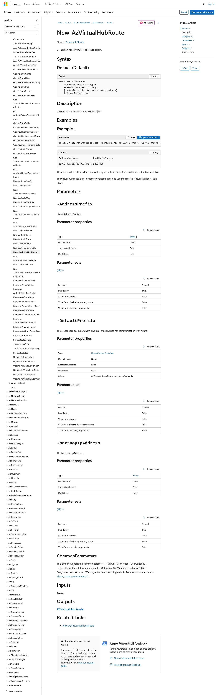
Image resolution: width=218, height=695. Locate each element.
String (132, 236)
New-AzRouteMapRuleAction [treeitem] (26, 196)
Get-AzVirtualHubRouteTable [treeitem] (26, 134)
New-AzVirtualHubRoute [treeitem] (25, 241)
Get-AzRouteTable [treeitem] (21, 112)
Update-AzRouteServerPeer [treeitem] (26, 355)
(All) (60, 270)
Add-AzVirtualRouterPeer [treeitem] (24, 54)
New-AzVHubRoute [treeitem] (22, 233)
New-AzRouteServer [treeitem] (22, 220)
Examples (187, 36)
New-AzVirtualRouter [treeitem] (23, 254)
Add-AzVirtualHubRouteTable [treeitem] (26, 50)
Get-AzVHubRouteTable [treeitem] (24, 129)
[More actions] (158, 22)
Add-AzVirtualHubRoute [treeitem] (24, 46)
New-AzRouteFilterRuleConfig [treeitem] (24, 181)
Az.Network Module (75, 41)
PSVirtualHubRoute (70, 609)
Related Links (188, 52)
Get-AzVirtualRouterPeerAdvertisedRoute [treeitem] (26, 151)
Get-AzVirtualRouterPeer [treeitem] (24, 143)
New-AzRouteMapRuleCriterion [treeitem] (25, 214)
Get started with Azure (202, 12)
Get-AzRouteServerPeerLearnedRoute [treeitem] (26, 105)
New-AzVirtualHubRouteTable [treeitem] (24, 248)
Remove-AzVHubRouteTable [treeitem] (26, 304)
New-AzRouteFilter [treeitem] (22, 175)
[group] (109, 143)
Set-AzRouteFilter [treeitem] (21, 333)
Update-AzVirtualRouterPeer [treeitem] (26, 368)
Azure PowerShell (82, 22)
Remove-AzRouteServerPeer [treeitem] (26, 295)
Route (109, 22)
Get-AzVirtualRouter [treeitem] (22, 138)
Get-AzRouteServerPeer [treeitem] (24, 84)
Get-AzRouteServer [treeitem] (22, 80)
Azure (68, 22)
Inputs (186, 44)
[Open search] (204, 4)
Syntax (186, 28)
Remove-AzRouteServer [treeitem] (24, 291)
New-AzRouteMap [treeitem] (21, 187)
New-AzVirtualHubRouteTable (78, 625)
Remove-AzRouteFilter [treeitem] (23, 274)
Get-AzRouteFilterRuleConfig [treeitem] (26, 71)
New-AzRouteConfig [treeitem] (22, 170)
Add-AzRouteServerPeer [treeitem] (24, 41)
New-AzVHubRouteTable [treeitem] (24, 237)
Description (187, 32)
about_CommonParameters (71, 576)
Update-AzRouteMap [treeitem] (23, 346)
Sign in (211, 3)
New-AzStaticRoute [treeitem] (22, 228)
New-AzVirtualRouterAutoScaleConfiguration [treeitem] (26, 262)
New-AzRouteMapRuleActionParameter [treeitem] (26, 204)
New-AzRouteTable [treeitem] (22, 224)
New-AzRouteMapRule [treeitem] (23, 191)
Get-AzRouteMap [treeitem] (21, 76)
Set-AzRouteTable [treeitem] (21, 342)
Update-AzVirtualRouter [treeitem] (24, 363)
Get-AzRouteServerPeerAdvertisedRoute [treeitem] (26, 93)
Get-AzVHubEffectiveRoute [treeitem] (25, 117)
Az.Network (98, 22)
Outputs (187, 48)
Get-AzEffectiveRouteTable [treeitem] (25, 59)
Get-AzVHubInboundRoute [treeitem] (25, 121)
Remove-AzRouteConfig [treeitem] (24, 270)
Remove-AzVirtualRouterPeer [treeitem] (26, 320)
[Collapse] (37, 20)
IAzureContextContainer (102, 353)
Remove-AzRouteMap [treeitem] (23, 286)
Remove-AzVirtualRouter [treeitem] (24, 316)
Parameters (188, 40)
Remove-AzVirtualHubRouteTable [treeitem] (24, 310)
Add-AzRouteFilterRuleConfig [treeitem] (26, 37)
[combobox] (21, 26)
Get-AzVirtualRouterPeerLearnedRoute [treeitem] (26, 163)
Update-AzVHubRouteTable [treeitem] (26, 359)
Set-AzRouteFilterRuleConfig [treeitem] (26, 338)
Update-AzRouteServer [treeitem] (24, 351)
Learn (59, 22)
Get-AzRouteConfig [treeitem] (22, 63)
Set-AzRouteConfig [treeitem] (22, 329)
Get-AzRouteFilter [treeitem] (21, 67)
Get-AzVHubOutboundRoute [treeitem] (26, 125)
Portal (184, 12)
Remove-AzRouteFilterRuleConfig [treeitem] (24, 280)
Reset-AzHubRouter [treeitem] (22, 325)
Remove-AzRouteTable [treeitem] (23, 299)
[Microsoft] (6, 4)
